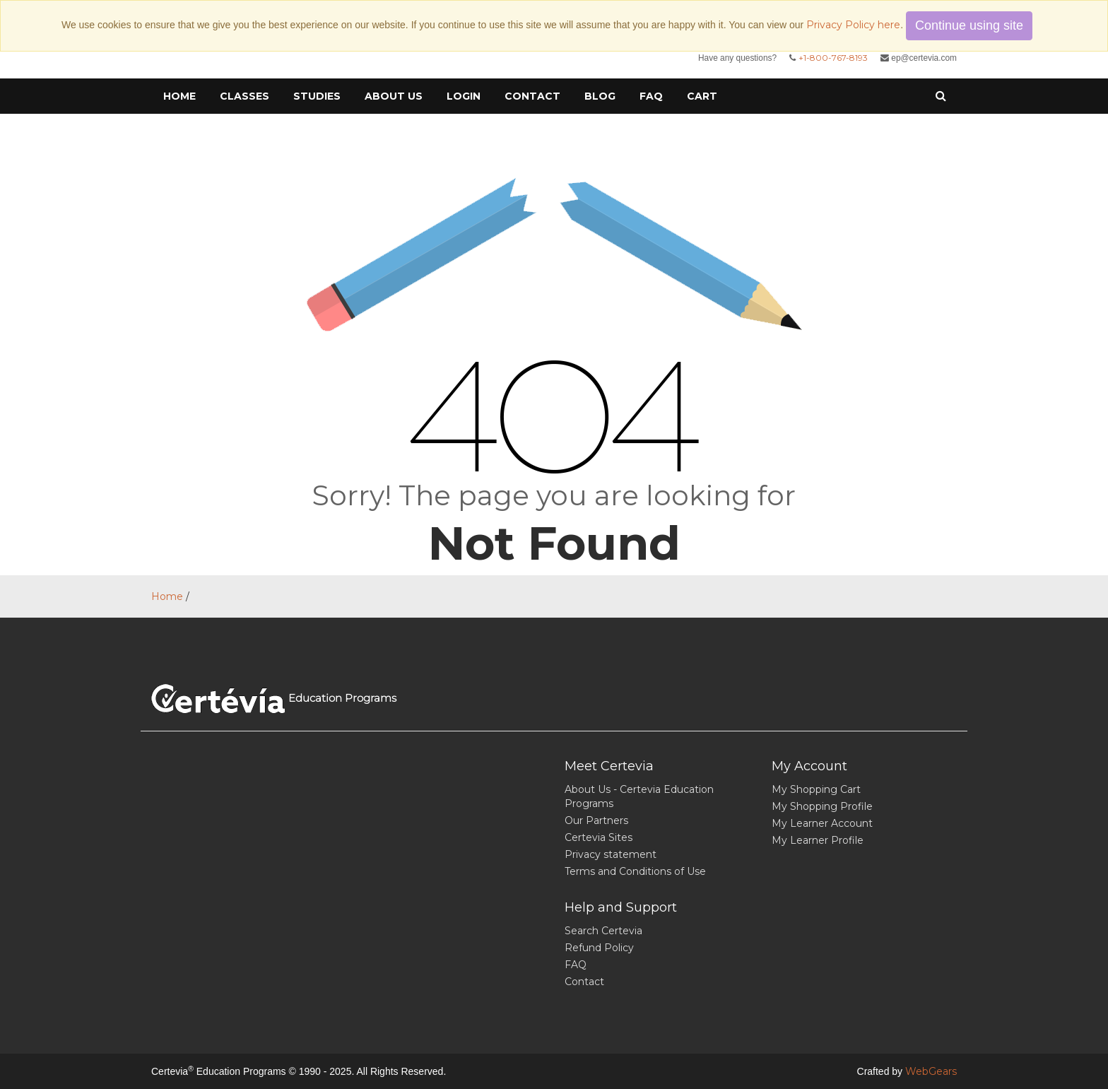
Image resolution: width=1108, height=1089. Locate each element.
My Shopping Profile (822, 806)
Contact (532, 96)
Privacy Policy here (853, 24)
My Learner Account (822, 823)
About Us (394, 96)
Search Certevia (603, 930)
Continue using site (969, 25)
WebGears (931, 1071)
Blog (599, 96)
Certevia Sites (598, 837)
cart (702, 96)
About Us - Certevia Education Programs (639, 796)
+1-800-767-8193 (833, 57)
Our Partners (596, 820)
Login (464, 96)
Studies (317, 96)
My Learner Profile (818, 840)
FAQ (651, 96)
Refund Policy (599, 947)
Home (179, 96)
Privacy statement (610, 854)
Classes (244, 96)
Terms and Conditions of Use (635, 871)
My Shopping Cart (816, 789)
